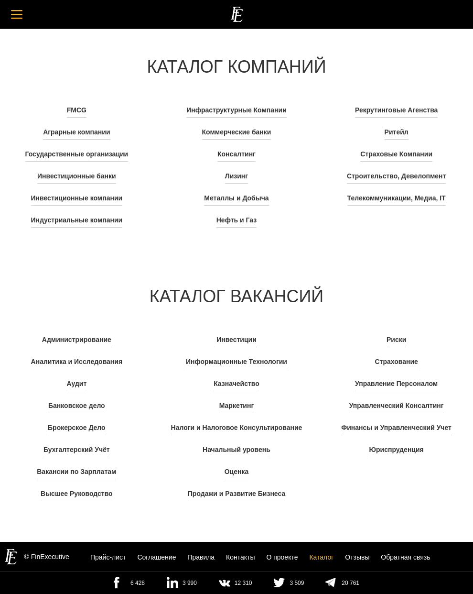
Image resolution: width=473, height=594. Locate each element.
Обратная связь (405, 557)
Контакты (240, 557)
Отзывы (357, 557)
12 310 (243, 583)
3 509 (297, 583)
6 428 (137, 583)
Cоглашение (156, 557)
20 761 (350, 583)
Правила (201, 557)
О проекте (282, 557)
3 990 (190, 583)
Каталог (321, 557)
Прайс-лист (108, 557)
